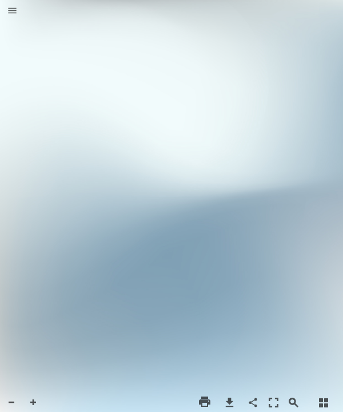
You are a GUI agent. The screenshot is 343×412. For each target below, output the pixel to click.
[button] (12, 11)
